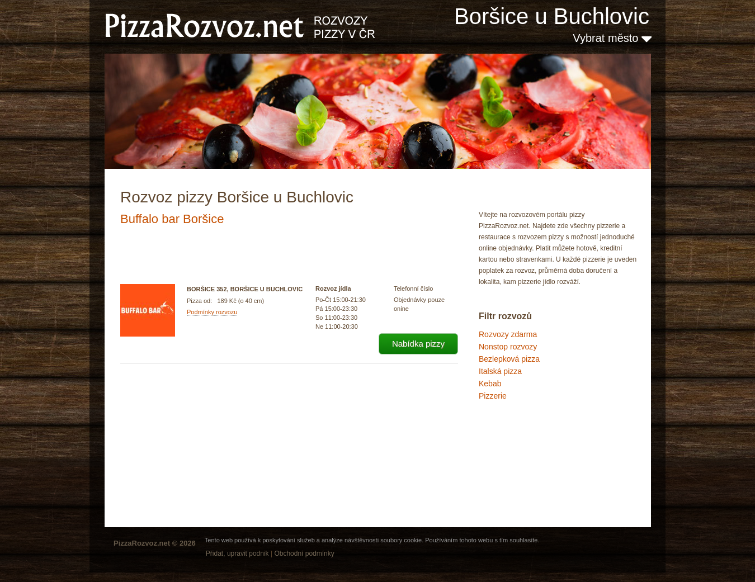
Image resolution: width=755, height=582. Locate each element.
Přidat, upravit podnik (237, 553)
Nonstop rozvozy (508, 346)
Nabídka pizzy (418, 343)
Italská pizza (500, 371)
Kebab (490, 383)
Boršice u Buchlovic (551, 16)
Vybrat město (612, 38)
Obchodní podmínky (304, 553)
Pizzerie (493, 395)
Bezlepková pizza (509, 358)
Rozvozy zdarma (508, 334)
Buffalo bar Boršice (172, 219)
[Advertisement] (535, 449)
